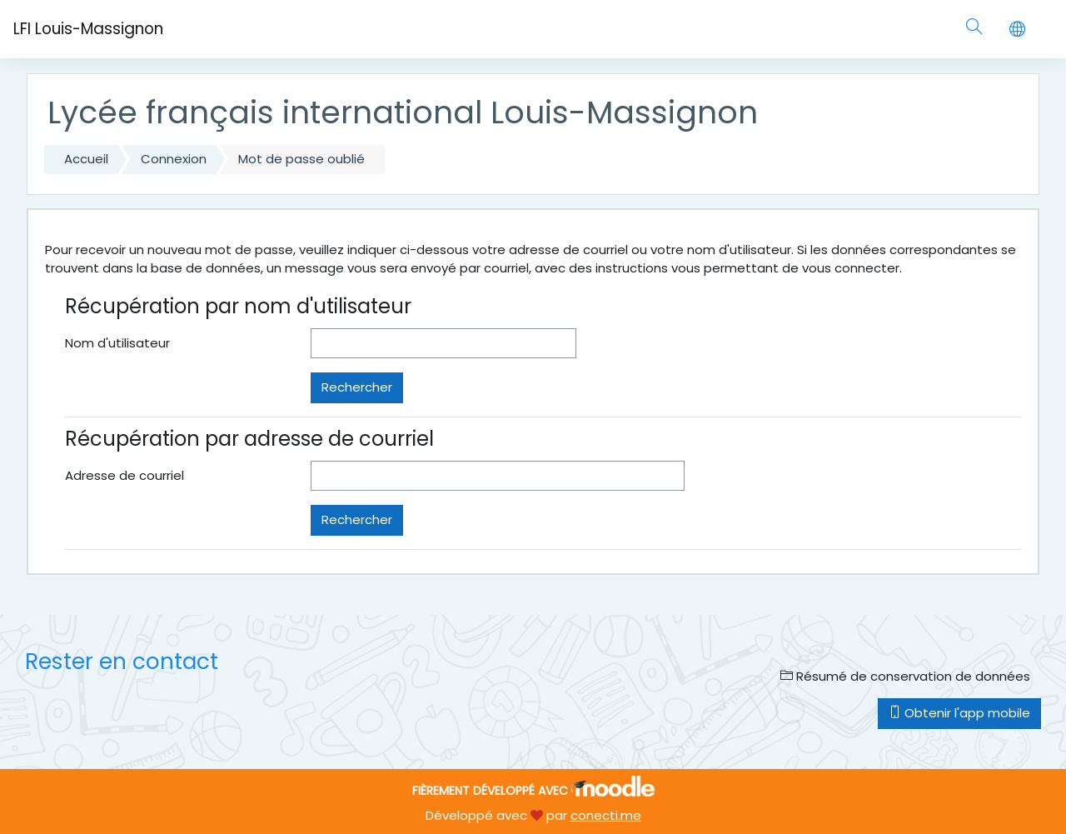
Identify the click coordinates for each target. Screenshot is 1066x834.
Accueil (86, 158)
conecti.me (605, 815)
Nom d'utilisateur (117, 343)
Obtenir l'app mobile (959, 713)
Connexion (174, 158)
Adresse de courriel (124, 475)
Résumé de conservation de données (905, 676)
